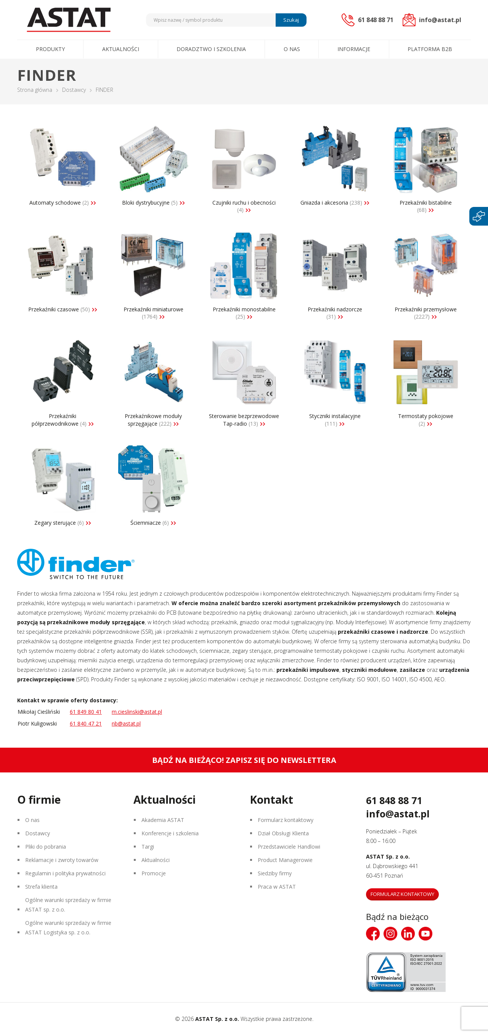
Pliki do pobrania (45, 846)
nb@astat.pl (126, 723)
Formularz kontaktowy (285, 820)
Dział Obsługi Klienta (283, 833)
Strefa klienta (41, 886)
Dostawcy (74, 89)
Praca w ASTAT (277, 886)
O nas (292, 49)
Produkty (50, 49)
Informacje (353, 49)
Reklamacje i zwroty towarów (61, 860)
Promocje (153, 873)
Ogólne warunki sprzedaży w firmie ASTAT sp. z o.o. (68, 904)
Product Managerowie (285, 860)
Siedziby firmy (275, 873)
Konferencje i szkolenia (170, 833)
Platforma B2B (430, 49)
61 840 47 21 (86, 723)
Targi (147, 846)
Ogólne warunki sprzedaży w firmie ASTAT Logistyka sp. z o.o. (68, 927)
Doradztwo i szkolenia (211, 49)
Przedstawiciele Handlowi (289, 846)
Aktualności (120, 49)
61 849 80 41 (86, 711)
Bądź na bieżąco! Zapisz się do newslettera (244, 760)
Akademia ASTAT (162, 820)
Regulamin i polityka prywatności (65, 873)
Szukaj (291, 19)
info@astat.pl (398, 813)
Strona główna (34, 89)
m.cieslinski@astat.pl (137, 711)
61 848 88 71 (394, 800)
